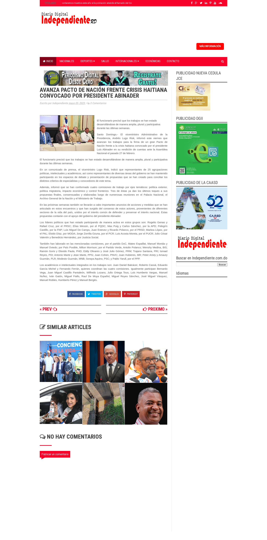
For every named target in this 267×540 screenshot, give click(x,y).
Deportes (87, 61)
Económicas (152, 61)
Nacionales (67, 61)
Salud (105, 61)
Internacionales (127, 61)
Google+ (112, 294)
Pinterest (131, 294)
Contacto (173, 61)
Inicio (48, 61)
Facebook (76, 294)
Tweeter (94, 294)
